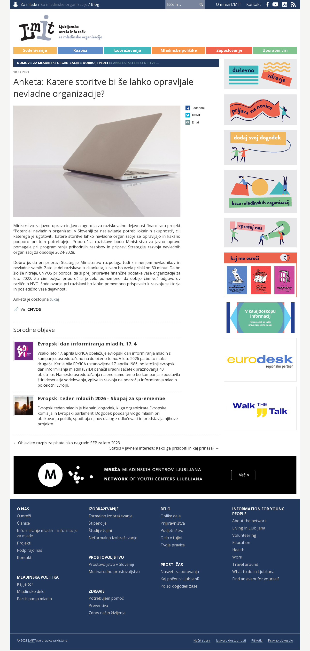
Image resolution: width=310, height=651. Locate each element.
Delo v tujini (171, 539)
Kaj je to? (25, 585)
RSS (293, 4)
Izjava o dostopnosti (231, 641)
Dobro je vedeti (96, 64)
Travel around (245, 565)
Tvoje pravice (173, 546)
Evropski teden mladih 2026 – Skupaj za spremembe (101, 400)
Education (241, 543)
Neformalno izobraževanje (113, 539)
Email (196, 123)
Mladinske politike (179, 51)
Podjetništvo (172, 531)
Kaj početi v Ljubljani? (180, 580)
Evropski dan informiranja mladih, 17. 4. (88, 345)
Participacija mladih (34, 600)
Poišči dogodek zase (179, 587)
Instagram (284, 4)
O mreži (24, 517)
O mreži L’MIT (228, 4)
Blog (95, 4)
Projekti (24, 544)
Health (238, 551)
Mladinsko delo (31, 592)
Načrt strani (202, 641)
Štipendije (98, 524)
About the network (249, 522)
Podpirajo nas (29, 551)
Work (237, 558)
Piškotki (257, 641)
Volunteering (244, 536)
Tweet (196, 116)
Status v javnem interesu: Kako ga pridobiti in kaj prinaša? (161, 449)
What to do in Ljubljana (253, 572)
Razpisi (80, 51)
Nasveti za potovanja (180, 572)
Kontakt (253, 4)
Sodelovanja (35, 51)
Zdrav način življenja (107, 614)
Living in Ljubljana (248, 529)
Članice (23, 524)
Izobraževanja (127, 51)
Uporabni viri (275, 51)
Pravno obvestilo (280, 641)
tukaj (54, 300)
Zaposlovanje (229, 51)
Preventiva (98, 606)
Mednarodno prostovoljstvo (114, 572)
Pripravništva (173, 524)
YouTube (275, 4)
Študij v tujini (100, 531)
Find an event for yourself (255, 580)
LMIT (31, 641)
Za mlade (29, 4)
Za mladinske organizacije (56, 64)
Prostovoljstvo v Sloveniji (111, 565)
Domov (23, 64)
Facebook (267, 4)
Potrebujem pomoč (106, 599)
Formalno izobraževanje (110, 517)
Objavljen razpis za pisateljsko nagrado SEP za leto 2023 (69, 444)
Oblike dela (171, 517)
